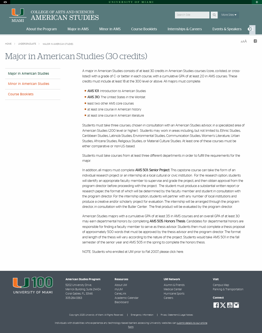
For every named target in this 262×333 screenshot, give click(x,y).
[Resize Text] (244, 41)
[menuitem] (252, 29)
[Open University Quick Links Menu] (257, 2)
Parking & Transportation (228, 289)
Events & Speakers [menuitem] (227, 29)
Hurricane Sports (174, 293)
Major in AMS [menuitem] (78, 29)
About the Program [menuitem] (41, 29)
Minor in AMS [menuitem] (110, 29)
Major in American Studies (58, 44)
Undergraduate (27, 44)
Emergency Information (142, 315)
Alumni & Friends (174, 285)
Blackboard (122, 302)
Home (8, 44)
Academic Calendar (127, 298)
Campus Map (221, 285)
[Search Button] (214, 15)
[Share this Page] (253, 41)
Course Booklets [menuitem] (144, 29)
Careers (168, 298)
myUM (119, 289)
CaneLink (120, 293)
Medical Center (173, 289)
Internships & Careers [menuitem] (185, 29)
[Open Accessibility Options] (5, 2)
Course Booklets (21, 94)
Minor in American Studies (28, 84)
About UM (121, 285)
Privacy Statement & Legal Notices (177, 315)
